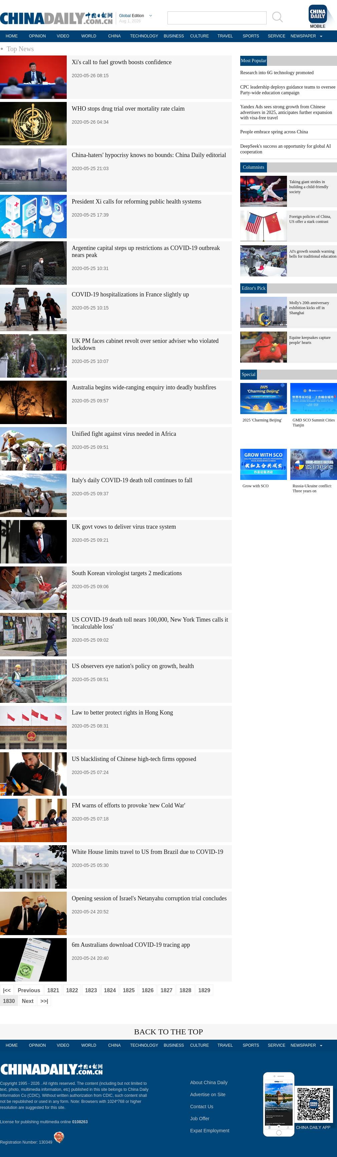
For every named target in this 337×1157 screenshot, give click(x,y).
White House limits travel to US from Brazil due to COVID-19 (147, 852)
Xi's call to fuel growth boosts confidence (122, 62)
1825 (129, 990)
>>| (44, 1001)
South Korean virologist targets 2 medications (127, 573)
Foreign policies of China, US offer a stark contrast (310, 219)
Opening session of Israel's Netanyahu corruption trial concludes (149, 898)
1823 (91, 990)
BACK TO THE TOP (168, 1031)
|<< (7, 990)
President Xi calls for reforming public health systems (136, 201)
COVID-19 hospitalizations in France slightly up (130, 294)
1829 (205, 990)
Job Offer (199, 1118)
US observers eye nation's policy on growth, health (133, 666)
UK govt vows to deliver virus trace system (124, 526)
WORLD (88, 36)
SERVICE (276, 36)
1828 (186, 990)
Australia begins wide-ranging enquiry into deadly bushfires (144, 387)
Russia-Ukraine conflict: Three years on (312, 488)
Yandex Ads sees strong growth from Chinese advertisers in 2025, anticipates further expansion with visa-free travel (286, 112)
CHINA (114, 36)
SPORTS (251, 36)
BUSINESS (174, 36)
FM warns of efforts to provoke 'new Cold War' (128, 805)
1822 (72, 990)
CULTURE (199, 36)
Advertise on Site (208, 1094)
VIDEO (63, 36)
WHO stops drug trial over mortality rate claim (128, 108)
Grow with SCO (256, 486)
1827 (166, 990)
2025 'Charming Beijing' (262, 420)
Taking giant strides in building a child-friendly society (308, 186)
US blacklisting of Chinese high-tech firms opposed (134, 759)
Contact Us (201, 1106)
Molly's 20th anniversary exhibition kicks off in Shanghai (309, 307)
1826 (148, 990)
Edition (131, 15)
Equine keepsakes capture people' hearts (310, 340)
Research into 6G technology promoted (277, 72)
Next (28, 1001)
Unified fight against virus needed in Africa (124, 433)
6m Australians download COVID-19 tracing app (131, 944)
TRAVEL (225, 36)
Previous (29, 990)
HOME (12, 36)
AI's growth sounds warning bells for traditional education (313, 254)
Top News (20, 48)
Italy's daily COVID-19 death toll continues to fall (132, 480)
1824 (110, 990)
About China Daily (209, 1082)
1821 (53, 990)
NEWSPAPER (302, 36)
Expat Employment (210, 1130)
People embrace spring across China (274, 131)
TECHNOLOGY (144, 36)
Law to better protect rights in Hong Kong (122, 712)
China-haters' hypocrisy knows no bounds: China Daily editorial (149, 155)
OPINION (37, 36)
